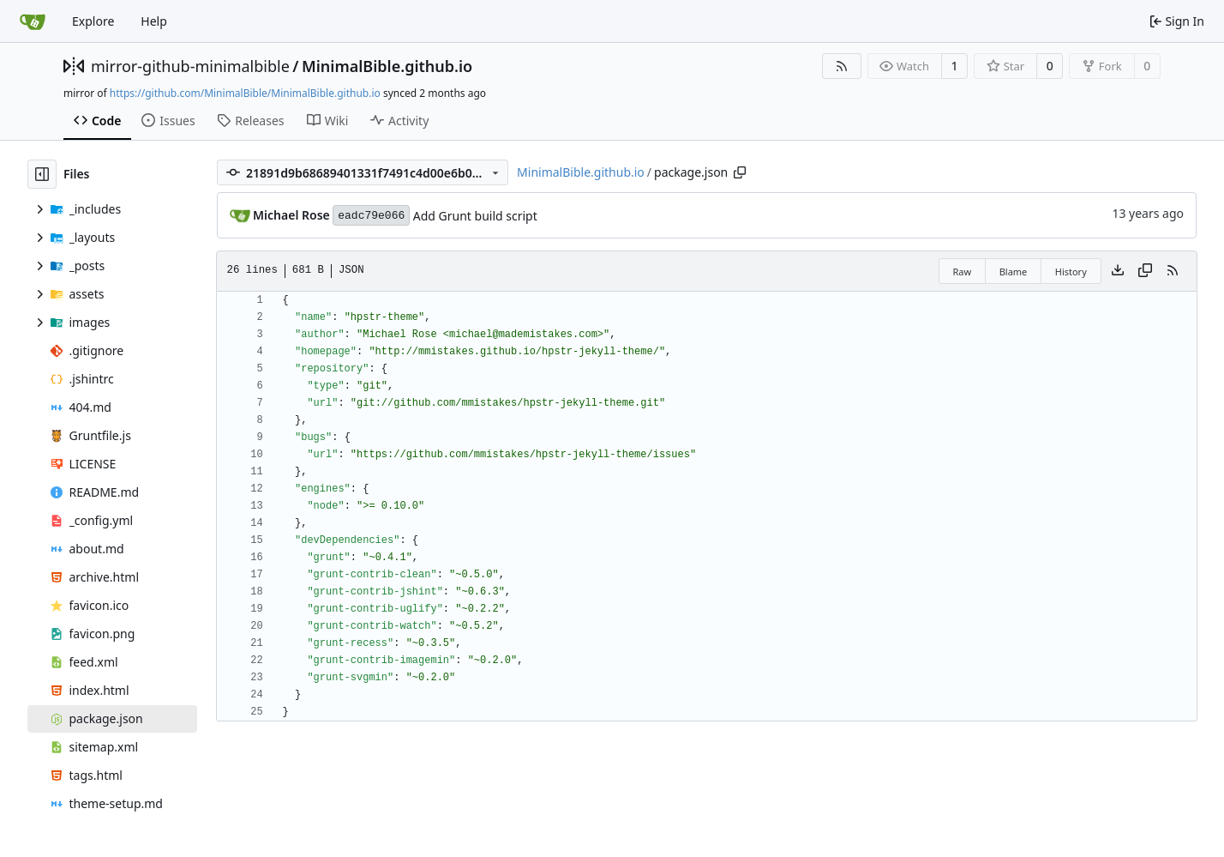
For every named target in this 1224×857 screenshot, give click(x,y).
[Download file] (1117, 271)
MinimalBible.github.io (387, 66)
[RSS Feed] (841, 66)
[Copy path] (740, 172)
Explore (93, 21)
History (1071, 271)
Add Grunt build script (475, 216)
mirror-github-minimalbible (190, 66)
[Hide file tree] (42, 174)
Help (154, 21)
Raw (962, 271)
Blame (1013, 271)
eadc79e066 (371, 215)
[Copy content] (1145, 271)
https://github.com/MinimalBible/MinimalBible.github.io (245, 93)
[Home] (33, 21)
